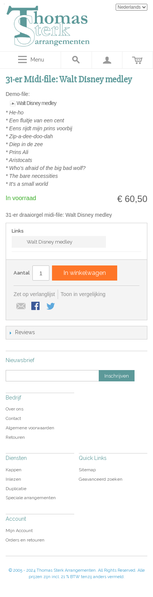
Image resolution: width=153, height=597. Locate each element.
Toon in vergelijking (83, 294)
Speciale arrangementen (31, 497)
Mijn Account (19, 530)
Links (18, 231)
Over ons (14, 409)
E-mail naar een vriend (21, 307)
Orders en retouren (25, 540)
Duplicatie (16, 488)
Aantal (22, 273)
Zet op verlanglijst (34, 294)
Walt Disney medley (36, 103)
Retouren (15, 437)
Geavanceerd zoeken (100, 479)
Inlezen (13, 479)
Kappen (13, 469)
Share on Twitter (51, 307)
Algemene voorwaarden (30, 427)
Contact (13, 418)
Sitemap (87, 469)
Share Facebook (36, 307)
